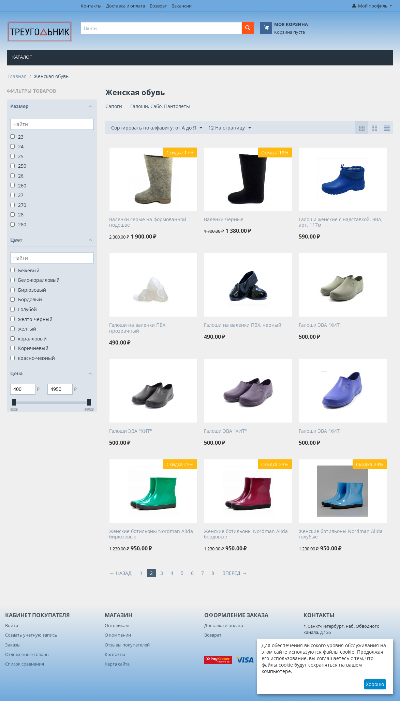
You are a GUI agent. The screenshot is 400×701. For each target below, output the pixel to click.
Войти (11, 625)
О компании (118, 635)
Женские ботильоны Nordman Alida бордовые (246, 534)
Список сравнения (24, 664)
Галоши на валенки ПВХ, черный (242, 325)
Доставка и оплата (125, 6)
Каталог (22, 57)
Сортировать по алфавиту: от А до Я (156, 128)
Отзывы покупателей (127, 645)
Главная (17, 76)
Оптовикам (117, 625)
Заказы (12, 645)
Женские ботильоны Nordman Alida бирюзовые (151, 534)
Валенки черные (223, 220)
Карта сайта (117, 664)
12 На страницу (229, 128)
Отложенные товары (27, 654)
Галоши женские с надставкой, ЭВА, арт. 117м (340, 222)
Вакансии (182, 6)
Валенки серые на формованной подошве (147, 222)
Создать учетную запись (31, 635)
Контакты (91, 6)
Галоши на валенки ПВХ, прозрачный (137, 328)
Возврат (158, 6)
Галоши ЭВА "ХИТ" (320, 325)
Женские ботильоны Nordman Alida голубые (341, 534)
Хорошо (375, 684)
